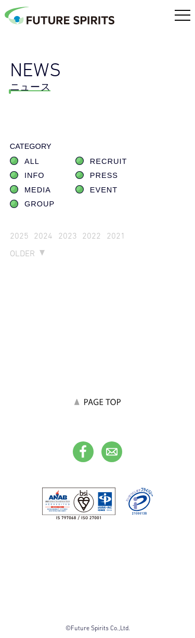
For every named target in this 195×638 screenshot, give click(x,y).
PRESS (104, 175)
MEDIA (37, 190)
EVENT (104, 190)
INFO (34, 175)
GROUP (39, 204)
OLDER (22, 253)
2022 (91, 236)
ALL (32, 161)
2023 (67, 236)
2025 (19, 236)
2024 (43, 236)
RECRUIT (108, 161)
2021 (116, 236)
